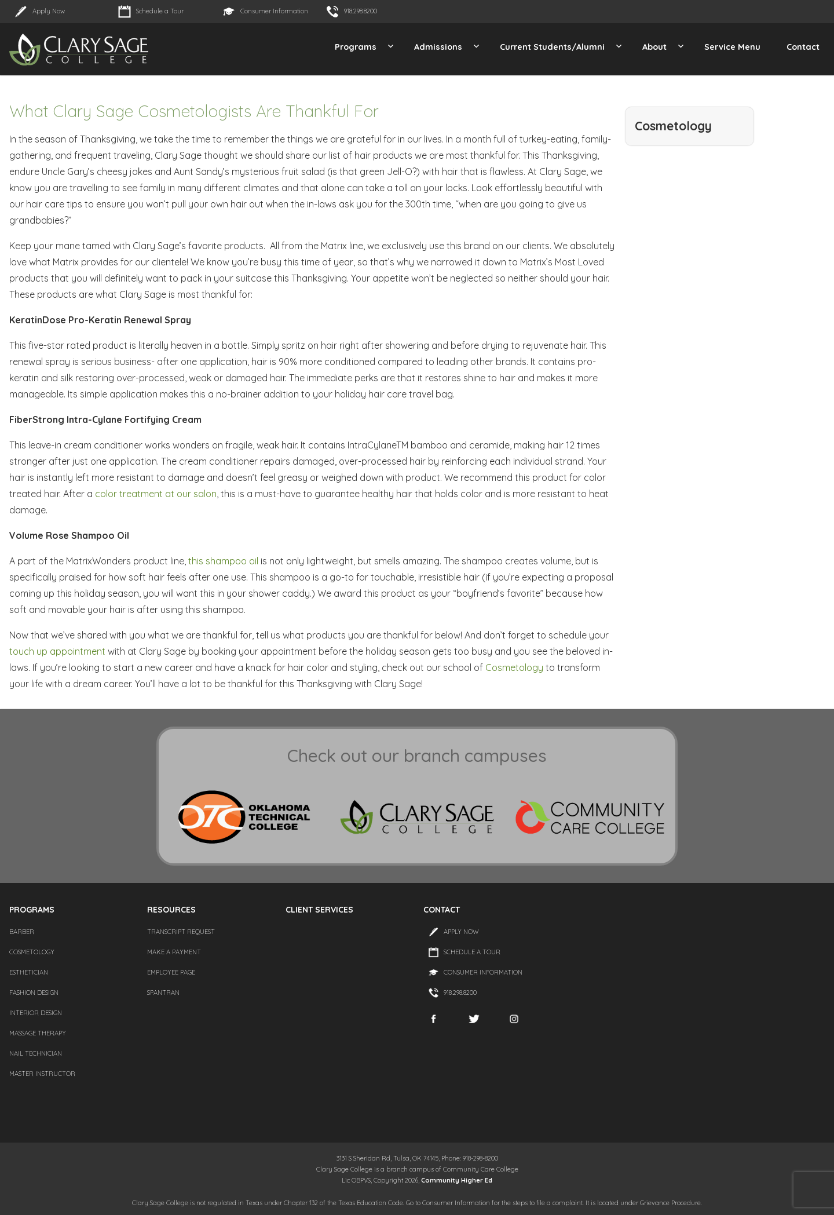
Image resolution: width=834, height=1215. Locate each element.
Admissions (438, 47)
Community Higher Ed (456, 1180)
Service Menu (732, 47)
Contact (803, 47)
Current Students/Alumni (552, 47)
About (654, 47)
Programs (355, 47)
